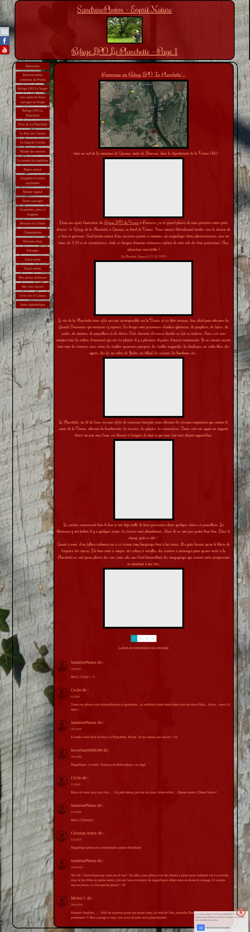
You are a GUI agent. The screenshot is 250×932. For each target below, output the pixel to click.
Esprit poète (32, 259)
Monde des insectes (32, 151)
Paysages (33, 250)
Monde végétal (32, 192)
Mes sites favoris (33, 286)
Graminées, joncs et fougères (32, 212)
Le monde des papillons (32, 160)
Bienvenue (33, 66)
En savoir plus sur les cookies (218, 927)
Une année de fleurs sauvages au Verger (32, 99)
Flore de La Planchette (32, 124)
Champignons (33, 232)
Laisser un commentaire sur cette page (143, 647)
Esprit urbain (32, 268)
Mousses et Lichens (32, 223)
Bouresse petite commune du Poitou (33, 77)
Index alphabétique (32, 304)
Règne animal (32, 169)
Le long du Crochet (32, 142)
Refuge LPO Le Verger (33, 88)
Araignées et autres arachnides (32, 180)
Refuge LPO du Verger (121, 222)
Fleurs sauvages (32, 201)
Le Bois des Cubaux (32, 133)
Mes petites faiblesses (33, 277)
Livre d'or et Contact (32, 295)
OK (201, 927)
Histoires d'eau (32, 241)
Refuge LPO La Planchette (32, 113)
